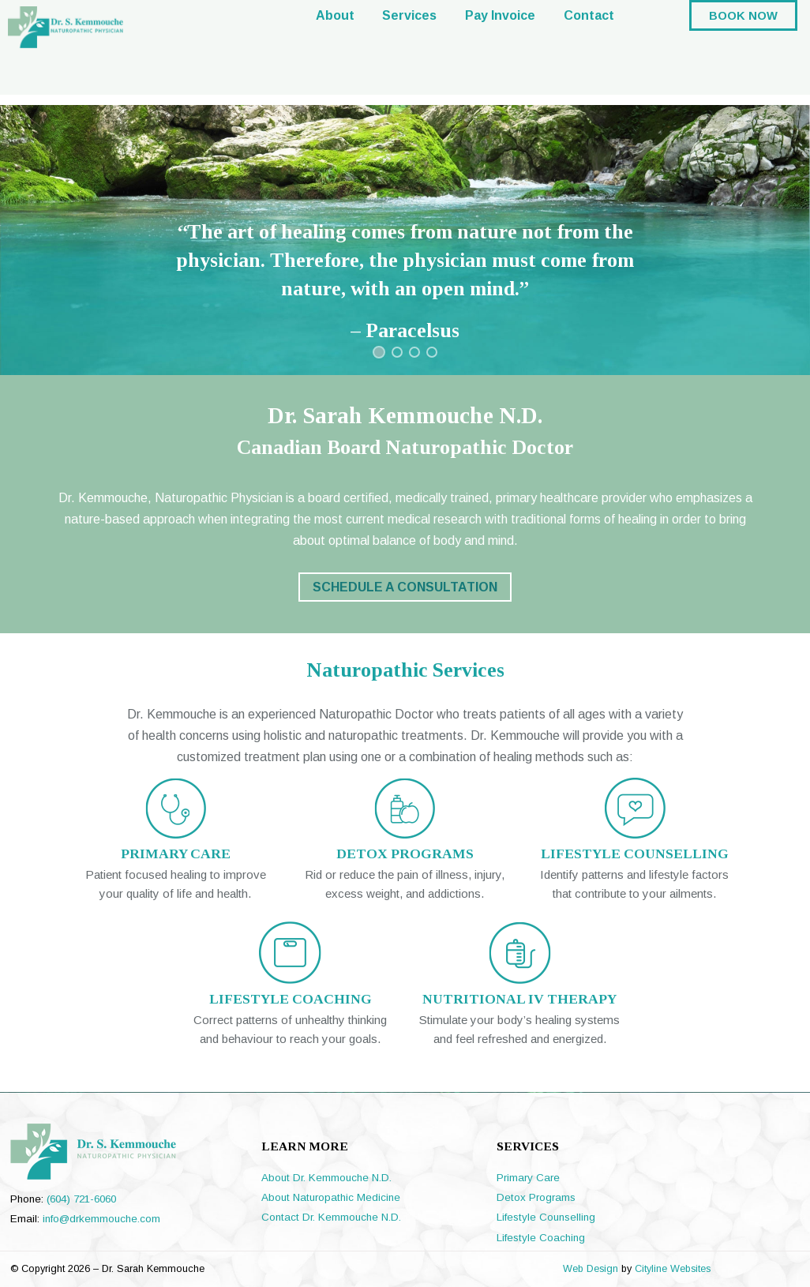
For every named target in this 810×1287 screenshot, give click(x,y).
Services (409, 51)
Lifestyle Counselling (546, 1217)
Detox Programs (536, 1197)
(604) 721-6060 (81, 1199)
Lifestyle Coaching (541, 1238)
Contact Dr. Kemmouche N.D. (331, 1217)
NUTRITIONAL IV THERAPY (519, 999)
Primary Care (528, 1178)
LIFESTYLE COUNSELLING (635, 853)
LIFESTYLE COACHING (290, 999)
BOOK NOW (743, 52)
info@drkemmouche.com (101, 1219)
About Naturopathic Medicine (330, 1197)
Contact (589, 51)
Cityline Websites (673, 1268)
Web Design (590, 1268)
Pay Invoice (500, 51)
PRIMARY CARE (176, 853)
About (335, 51)
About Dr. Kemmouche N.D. (326, 1178)
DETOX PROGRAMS (405, 853)
